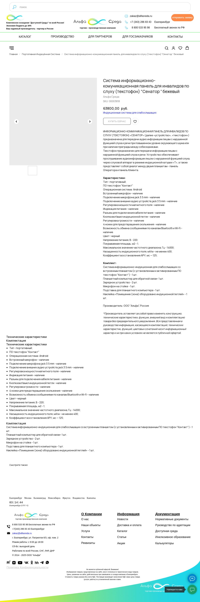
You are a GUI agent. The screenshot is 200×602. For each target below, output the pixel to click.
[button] (182, 17)
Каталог (122, 531)
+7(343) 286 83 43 (21, 529)
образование (182, 537)
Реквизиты (88, 543)
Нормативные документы (171, 519)
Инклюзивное (164, 537)
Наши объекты (90, 525)
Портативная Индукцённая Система (41, 54)
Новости (122, 519)
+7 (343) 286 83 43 (140, 22)
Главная (13, 54)
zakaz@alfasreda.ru (141, 16)
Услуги (85, 531)
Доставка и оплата (129, 525)
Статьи (121, 537)
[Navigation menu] (11, 48)
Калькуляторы (164, 543)
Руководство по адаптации (172, 525)
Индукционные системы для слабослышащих (129, 112)
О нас (85, 519)
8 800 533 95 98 (141, 27)
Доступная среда (166, 531)
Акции (121, 543)
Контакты (87, 537)
